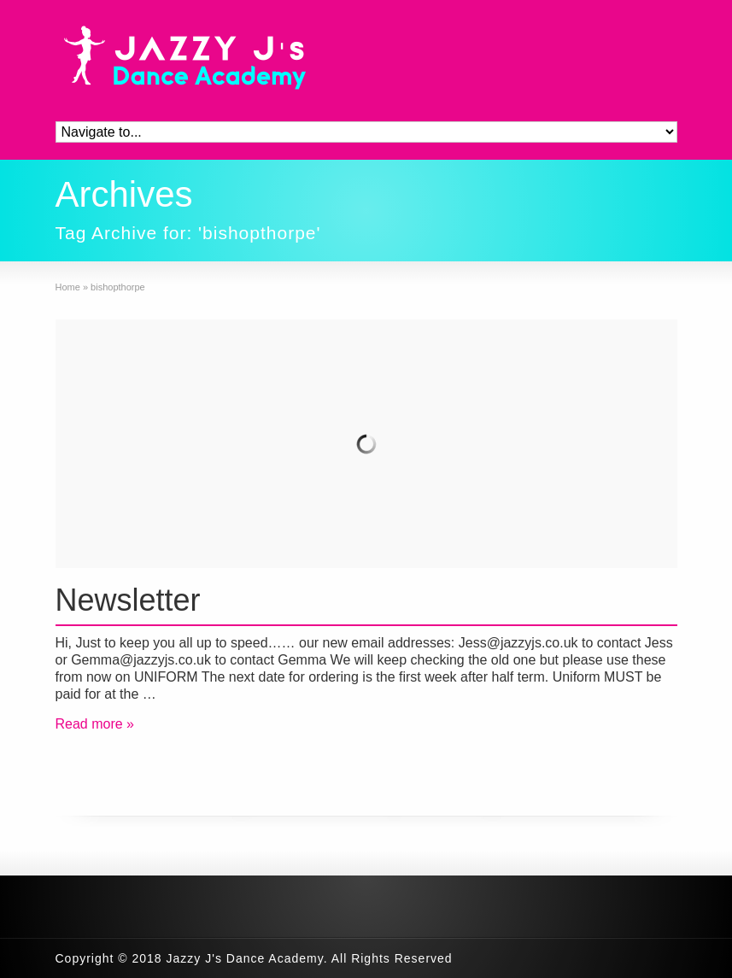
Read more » (95, 724)
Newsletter (128, 600)
